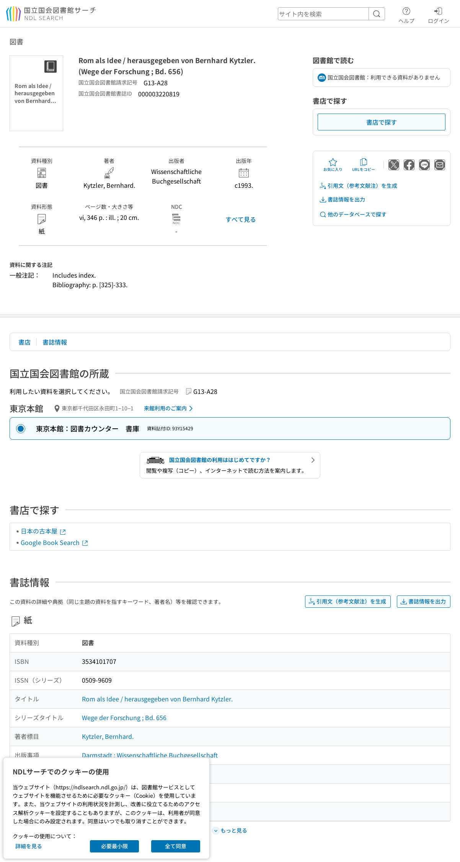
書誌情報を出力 (342, 199)
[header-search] (331, 13)
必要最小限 (114, 846)
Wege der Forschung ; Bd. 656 (124, 717)
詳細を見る (28, 846)
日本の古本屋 (44, 530)
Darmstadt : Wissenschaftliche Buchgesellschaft (150, 755)
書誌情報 (54, 341)
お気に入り (333, 165)
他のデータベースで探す (353, 214)
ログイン (438, 14)
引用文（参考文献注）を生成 (358, 186)
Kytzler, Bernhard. (108, 736)
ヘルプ (406, 14)
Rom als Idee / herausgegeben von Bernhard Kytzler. (157, 698)
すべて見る (240, 219)
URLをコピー (363, 165)
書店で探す (381, 122)
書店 (24, 341)
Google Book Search (55, 542)
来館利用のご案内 (170, 408)
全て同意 (175, 846)
